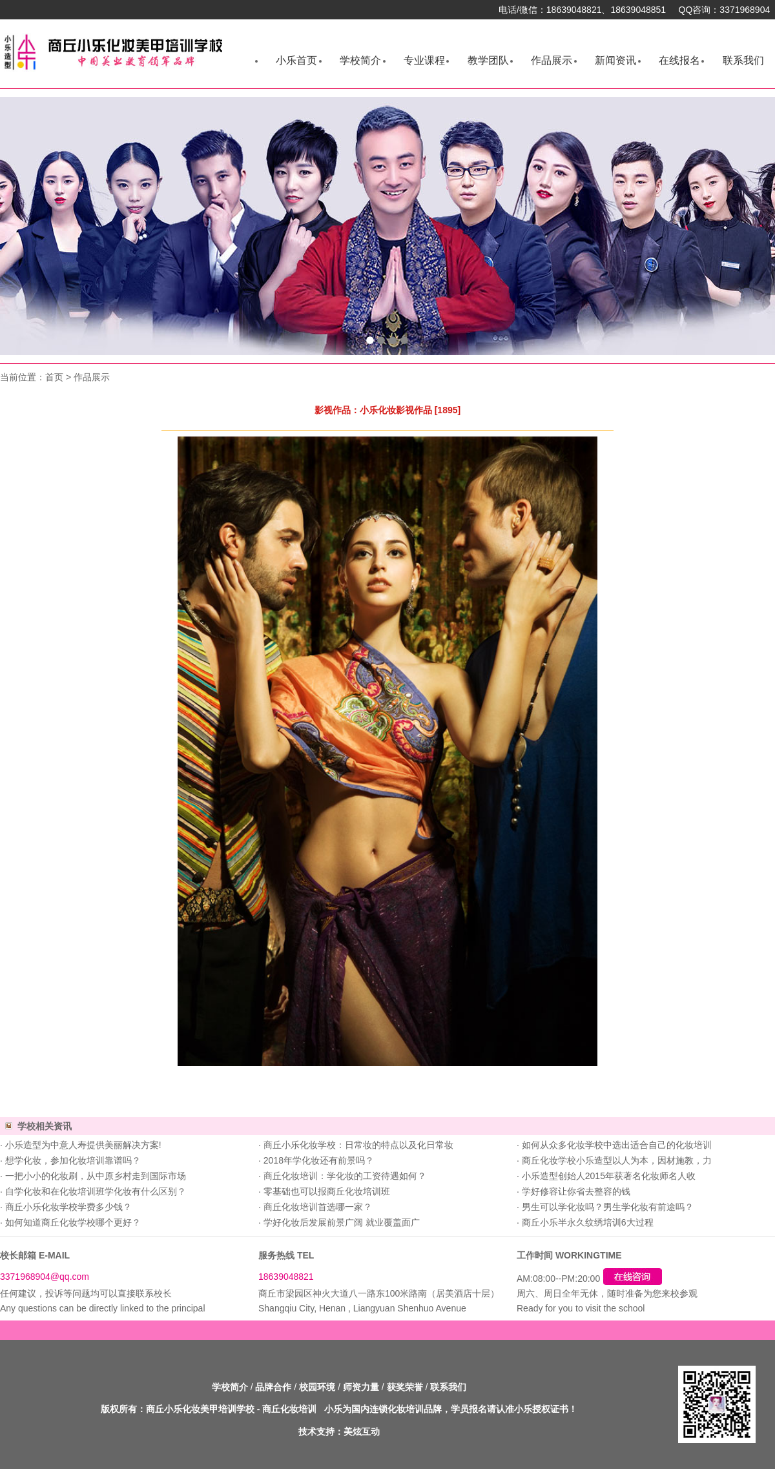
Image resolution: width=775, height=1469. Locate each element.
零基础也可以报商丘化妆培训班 (327, 1191)
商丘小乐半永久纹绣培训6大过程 (588, 1222)
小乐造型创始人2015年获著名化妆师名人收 (609, 1176)
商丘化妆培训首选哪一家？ (318, 1207)
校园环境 (317, 1387)
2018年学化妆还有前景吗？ (319, 1160)
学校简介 (360, 60)
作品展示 (551, 60)
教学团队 (488, 60)
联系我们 (743, 60)
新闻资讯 (615, 60)
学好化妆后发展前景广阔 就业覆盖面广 (342, 1222)
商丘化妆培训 (289, 1409)
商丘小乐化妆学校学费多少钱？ (68, 1207)
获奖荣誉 (405, 1387)
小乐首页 (296, 60)
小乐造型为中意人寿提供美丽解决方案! (83, 1145)
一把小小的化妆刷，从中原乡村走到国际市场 (95, 1176)
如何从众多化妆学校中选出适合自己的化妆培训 (617, 1145)
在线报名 (679, 60)
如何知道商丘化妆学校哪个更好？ (73, 1222)
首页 (54, 377)
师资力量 (361, 1387)
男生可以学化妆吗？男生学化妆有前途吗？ (608, 1207)
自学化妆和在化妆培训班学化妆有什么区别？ (95, 1191)
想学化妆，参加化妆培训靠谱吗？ (73, 1160)
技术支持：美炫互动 (339, 1431)
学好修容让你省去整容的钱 (576, 1191)
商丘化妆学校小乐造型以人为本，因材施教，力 (617, 1160)
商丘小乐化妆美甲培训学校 (200, 1409)
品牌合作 (273, 1387)
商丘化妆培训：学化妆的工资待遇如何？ (345, 1176)
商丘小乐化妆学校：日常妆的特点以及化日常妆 (358, 1145)
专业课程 (424, 60)
